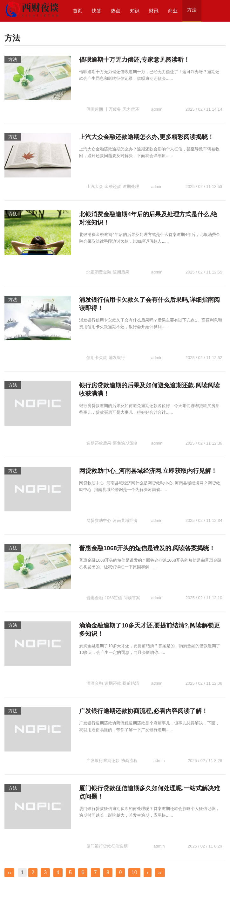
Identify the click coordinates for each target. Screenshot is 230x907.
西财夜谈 (12, 886)
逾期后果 (121, 257)
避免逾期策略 (125, 419)
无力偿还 (131, 104)
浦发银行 (117, 338)
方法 (12, 59)
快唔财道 (12, 893)
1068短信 (113, 580)
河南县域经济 (125, 499)
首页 (77, 10)
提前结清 (131, 661)
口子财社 (43, 893)
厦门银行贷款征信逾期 (107, 814)
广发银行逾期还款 (102, 733)
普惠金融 (94, 580)
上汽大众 (94, 176)
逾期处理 (131, 176)
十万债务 (113, 104)
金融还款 (113, 176)
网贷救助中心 (98, 499)
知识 (134, 10)
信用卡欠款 (96, 338)
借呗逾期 (94, 104)
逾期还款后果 (98, 419)
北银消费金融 (98, 257)
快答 (96, 10)
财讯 (154, 10)
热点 (115, 10)
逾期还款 (113, 661)
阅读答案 (132, 580)
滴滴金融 (94, 661)
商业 (173, 10)
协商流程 (129, 733)
